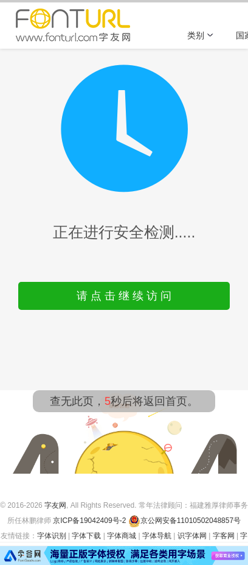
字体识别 (51, 536)
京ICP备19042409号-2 (89, 520)
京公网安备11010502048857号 (184, 520)
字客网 (224, 536)
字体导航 (156, 536)
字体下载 (86, 536)
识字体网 (192, 536)
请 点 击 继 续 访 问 (124, 296)
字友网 (55, 505)
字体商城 (121, 536)
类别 (200, 35)
